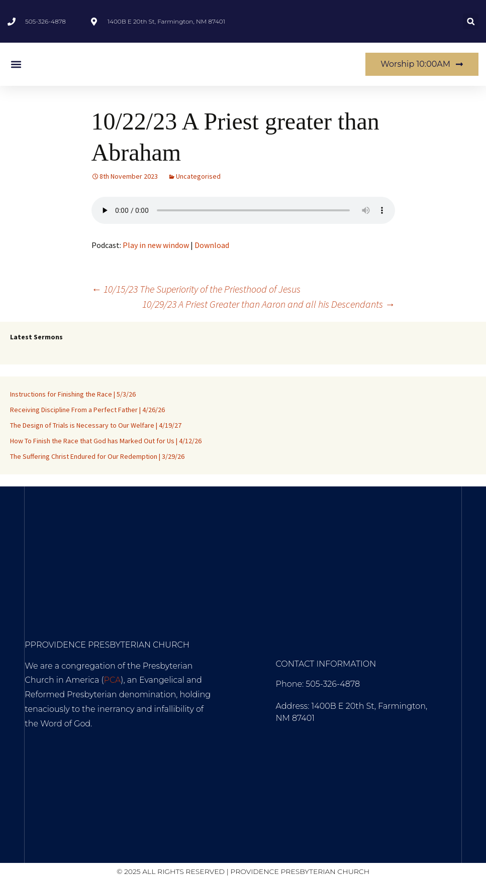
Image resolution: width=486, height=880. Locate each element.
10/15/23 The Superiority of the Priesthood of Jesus (196, 289)
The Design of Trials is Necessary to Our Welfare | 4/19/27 (95, 425)
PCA (112, 680)
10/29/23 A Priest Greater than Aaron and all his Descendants (268, 304)
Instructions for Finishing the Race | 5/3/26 (73, 394)
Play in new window (156, 245)
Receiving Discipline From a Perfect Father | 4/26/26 (87, 409)
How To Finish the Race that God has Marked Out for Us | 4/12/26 (106, 440)
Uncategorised (198, 176)
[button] (470, 21)
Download (212, 245)
